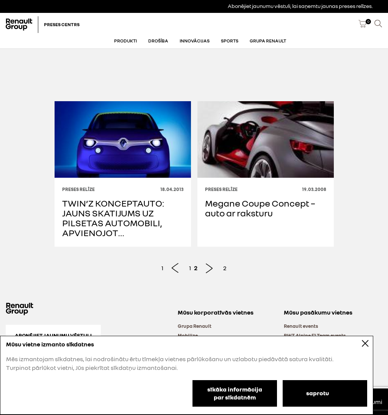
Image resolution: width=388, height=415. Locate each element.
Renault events (301, 326)
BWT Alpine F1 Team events (315, 335)
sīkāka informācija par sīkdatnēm (234, 393)
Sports (229, 41)
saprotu (317, 392)
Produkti (125, 41)
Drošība (158, 41)
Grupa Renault (268, 41)
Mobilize (188, 335)
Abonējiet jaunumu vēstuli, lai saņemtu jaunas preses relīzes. (300, 6)
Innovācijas (195, 41)
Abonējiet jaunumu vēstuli (53, 335)
